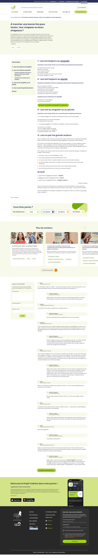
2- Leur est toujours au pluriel (21, 70)
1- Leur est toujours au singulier (22, 67)
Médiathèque (40, 12)
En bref (14, 91)
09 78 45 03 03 (83, 3)
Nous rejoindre (33, 521)
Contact (31, 512)
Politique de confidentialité (58, 552)
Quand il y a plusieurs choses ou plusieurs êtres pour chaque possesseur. (23, 74)
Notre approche (66, 12)
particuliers (53, 1)
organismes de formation (72, 1)
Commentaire (15, 291)
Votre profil (66, 524)
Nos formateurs (33, 515)
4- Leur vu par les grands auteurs (22, 88)
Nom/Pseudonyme (16, 303)
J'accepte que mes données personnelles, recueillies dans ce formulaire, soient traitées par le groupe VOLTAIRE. (75, 535)
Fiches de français (53, 12)
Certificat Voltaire (27, 12)
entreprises (84, 1)
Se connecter (82, 7)
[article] (34, 249)
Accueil (12, 17)
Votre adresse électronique (69, 519)
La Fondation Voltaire (51, 512)
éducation (61, 1)
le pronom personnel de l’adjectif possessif (31, 34)
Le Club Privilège (33, 518)
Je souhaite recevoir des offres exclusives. (74, 530)
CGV (50, 552)
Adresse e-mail (15, 309)
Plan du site (32, 524)
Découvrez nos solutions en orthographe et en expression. (53, 105)
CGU (47, 552)
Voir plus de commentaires (46, 470)
